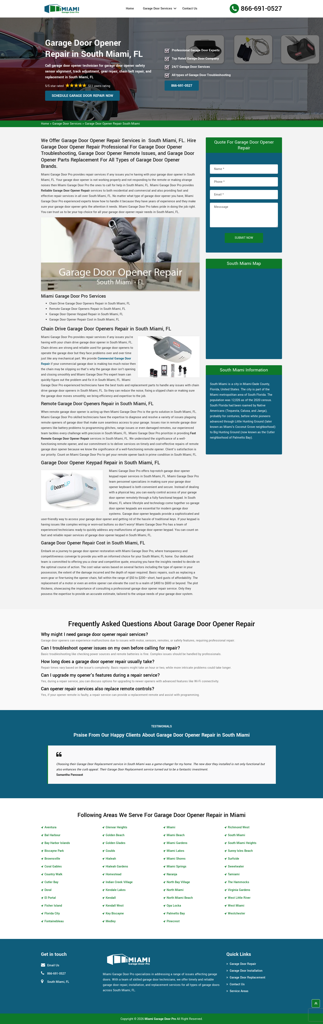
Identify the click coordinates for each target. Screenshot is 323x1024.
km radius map (244, 313)
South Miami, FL (58, 982)
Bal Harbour (52, 835)
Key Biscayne (115, 913)
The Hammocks (238, 882)
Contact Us (189, 8)
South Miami (236, 835)
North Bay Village (178, 882)
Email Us (53, 965)
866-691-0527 (261, 8)
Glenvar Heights (116, 827)
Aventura (50, 827)
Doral (47, 890)
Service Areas (239, 991)
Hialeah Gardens (117, 866)
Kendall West (115, 905)
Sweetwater (236, 866)
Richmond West (238, 827)
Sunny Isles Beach (240, 851)
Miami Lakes (175, 851)
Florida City (52, 913)
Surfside (233, 859)
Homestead (113, 874)
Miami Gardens (177, 843)
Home (130, 8)
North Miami (175, 890)
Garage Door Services (157, 8)
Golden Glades (115, 843)
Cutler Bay (51, 882)
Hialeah (111, 859)
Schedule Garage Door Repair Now (82, 95)
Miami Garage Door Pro (160, 1019)
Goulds (110, 851)
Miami (171, 827)
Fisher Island (53, 905)
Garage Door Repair (243, 964)
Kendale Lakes (116, 890)
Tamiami (234, 874)
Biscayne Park (54, 851)
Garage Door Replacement (247, 977)
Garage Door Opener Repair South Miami (112, 124)
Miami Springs (176, 866)
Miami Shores (176, 859)
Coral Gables (53, 866)
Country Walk (53, 874)
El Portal (50, 898)
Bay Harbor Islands (57, 843)
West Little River (239, 898)
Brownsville (52, 859)
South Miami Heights (242, 843)
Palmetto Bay (176, 913)
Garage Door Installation (246, 971)
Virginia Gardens (239, 890)
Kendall (111, 898)
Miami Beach (176, 835)
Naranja (172, 874)
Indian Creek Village (119, 882)
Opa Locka (174, 905)
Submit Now (244, 238)
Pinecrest (173, 921)
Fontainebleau (54, 921)
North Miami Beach (180, 898)
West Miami (236, 905)
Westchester (236, 913)
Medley (111, 921)
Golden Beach (115, 835)
